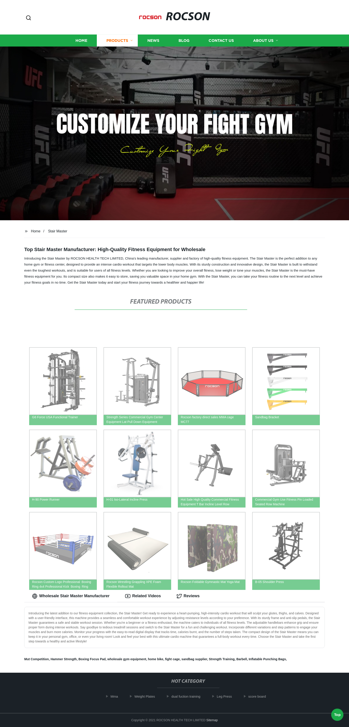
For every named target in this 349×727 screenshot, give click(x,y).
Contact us (221, 41)
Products (117, 41)
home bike (155, 659)
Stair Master (57, 231)
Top (337, 715)
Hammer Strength (64, 659)
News (153, 41)
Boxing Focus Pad (92, 659)
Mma (116, 696)
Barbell (241, 659)
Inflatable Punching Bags (267, 659)
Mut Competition (36, 659)
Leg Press (226, 696)
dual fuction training (188, 696)
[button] (28, 18)
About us (263, 41)
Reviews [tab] (188, 596)
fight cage (172, 659)
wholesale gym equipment (126, 659)
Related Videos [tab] (143, 596)
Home (81, 41)
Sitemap (212, 720)
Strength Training (222, 659)
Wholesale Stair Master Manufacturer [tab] (71, 596)
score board (259, 696)
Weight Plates (147, 696)
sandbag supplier (194, 659)
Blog (184, 41)
